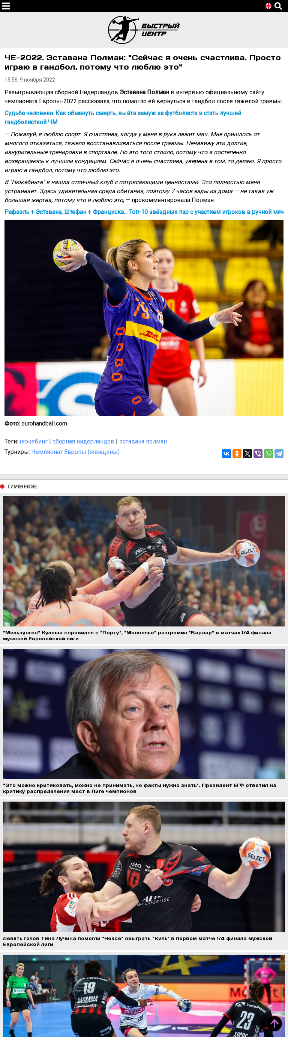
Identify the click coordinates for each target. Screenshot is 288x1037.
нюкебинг (34, 441)
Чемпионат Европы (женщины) (76, 451)
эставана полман (143, 441)
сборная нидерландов (83, 441)
